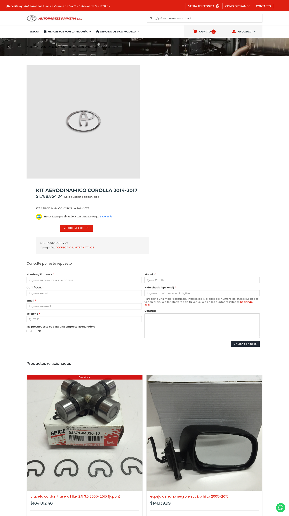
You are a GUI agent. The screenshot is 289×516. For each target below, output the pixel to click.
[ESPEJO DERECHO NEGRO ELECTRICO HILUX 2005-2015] (204, 433)
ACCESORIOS (64, 247)
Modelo (150, 274)
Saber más (106, 216)
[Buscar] (151, 18)
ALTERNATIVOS (84, 247)
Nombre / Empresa (40, 274)
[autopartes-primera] (54, 15)
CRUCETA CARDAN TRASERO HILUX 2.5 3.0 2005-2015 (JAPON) (75, 496)
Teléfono (33, 313)
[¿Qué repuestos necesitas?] (204, 18)
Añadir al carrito (76, 228)
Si (29, 331)
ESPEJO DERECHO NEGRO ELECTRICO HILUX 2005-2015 (189, 496)
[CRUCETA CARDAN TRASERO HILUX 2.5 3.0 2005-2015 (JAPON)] (84, 433)
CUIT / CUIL (35, 287)
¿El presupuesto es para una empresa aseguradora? (62, 326)
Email (31, 300)
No (38, 331)
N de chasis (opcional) (160, 287)
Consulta (150, 310)
